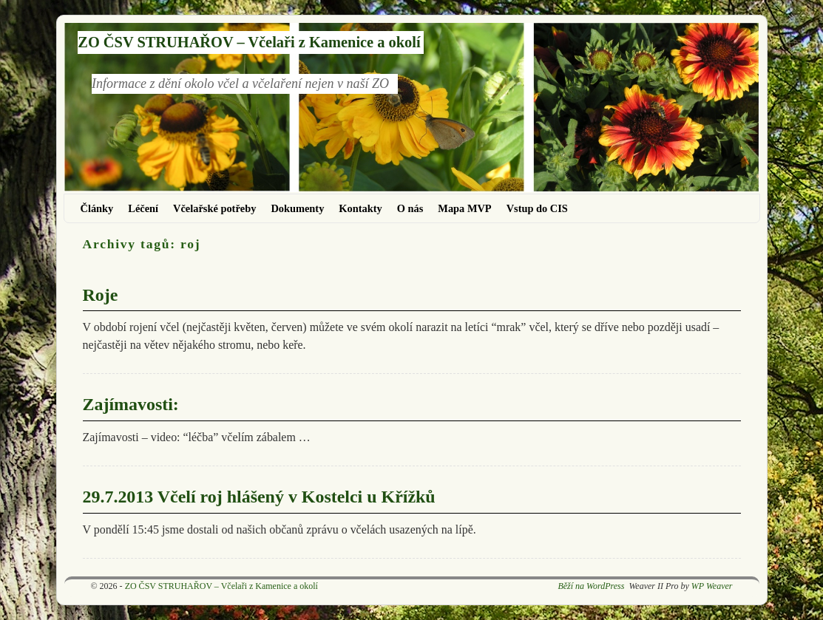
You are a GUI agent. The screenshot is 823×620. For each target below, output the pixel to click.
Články (97, 208)
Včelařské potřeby (214, 208)
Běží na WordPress (591, 586)
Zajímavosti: (131, 404)
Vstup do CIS (537, 208)
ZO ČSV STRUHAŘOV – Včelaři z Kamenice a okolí (249, 42)
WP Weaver (712, 586)
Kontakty (360, 208)
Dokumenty (297, 208)
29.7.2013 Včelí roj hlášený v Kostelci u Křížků (259, 496)
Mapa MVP (464, 208)
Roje (100, 294)
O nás (410, 208)
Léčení (143, 208)
